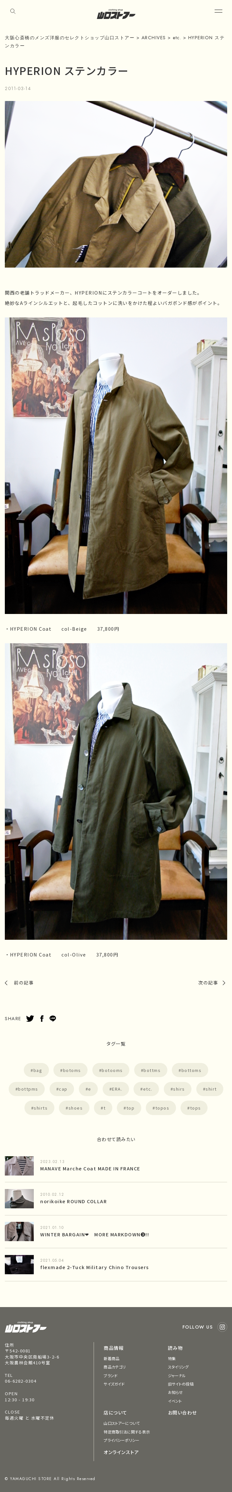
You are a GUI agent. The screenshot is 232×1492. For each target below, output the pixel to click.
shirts (41, 1108)
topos (162, 1108)
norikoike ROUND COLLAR (73, 1201)
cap (63, 1089)
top (130, 1108)
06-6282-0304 (20, 1381)
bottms (152, 1070)
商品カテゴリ (114, 1366)
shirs (179, 1089)
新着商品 (111, 1358)
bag (37, 1070)
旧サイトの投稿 (181, 1384)
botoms (72, 1070)
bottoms (191, 1070)
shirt (211, 1089)
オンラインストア (121, 1452)
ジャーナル (177, 1375)
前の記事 (24, 982)
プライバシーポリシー (121, 1440)
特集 (172, 1358)
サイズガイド (114, 1384)
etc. (148, 1089)
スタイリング (178, 1366)
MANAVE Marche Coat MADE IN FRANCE (90, 1168)
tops (195, 1108)
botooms (112, 1070)
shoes (76, 1108)
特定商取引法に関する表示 (127, 1431)
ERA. (117, 1089)
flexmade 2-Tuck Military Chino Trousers (94, 1267)
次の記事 (208, 982)
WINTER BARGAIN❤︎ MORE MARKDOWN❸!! (94, 1234)
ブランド (110, 1375)
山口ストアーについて (122, 1423)
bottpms (28, 1089)
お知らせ (175, 1392)
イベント (175, 1401)
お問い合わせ (182, 1412)
